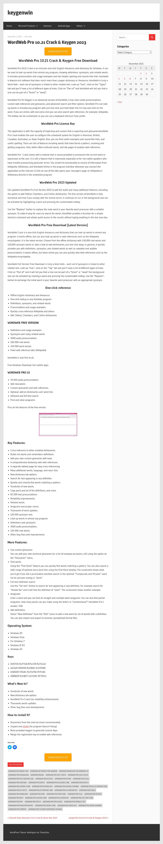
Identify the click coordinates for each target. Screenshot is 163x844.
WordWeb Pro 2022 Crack (78, 775)
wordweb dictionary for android (43, 771)
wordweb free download (18, 775)
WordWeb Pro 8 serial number (67, 786)
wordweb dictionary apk (18, 771)
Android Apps (64, 25)
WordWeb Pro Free (37, 794)
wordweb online (37, 775)
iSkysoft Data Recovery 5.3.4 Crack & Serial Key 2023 (33, 817)
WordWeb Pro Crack (87, 790)
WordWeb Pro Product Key (74, 802)
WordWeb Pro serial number (90, 805)
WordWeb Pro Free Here (56, 794)
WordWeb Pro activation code (41, 790)
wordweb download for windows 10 (73, 771)
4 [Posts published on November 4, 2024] (119, 78)
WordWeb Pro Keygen (92, 794)
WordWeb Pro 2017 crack (56, 775)
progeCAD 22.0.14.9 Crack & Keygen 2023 (88, 817)
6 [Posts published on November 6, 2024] (130, 78)
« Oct (119, 102)
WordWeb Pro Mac (15, 802)
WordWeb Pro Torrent (17, 809)
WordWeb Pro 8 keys (37, 782)
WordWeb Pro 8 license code (57, 782)
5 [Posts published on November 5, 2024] (124, 78)
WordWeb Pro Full (75, 794)
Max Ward (28, 36)
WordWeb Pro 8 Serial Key (42, 786)
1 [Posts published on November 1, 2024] (140, 73)
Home (9, 25)
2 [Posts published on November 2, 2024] (146, 73)
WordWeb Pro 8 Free (63, 779)
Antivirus (47, 25)
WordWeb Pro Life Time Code (82, 798)
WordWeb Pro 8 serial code (19, 786)
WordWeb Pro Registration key (20, 805)
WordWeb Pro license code (36, 798)
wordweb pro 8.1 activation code (94, 786)
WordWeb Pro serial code (45, 805)
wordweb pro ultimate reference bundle (45, 809)
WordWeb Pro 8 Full (81, 779)
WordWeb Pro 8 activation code (21, 779)
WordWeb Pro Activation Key (66, 790)
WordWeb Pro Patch (33, 802)
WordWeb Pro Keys (15, 798)
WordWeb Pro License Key (59, 798)
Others (81, 25)
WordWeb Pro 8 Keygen (17, 782)
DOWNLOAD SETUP (58, 51)
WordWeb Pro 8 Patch (80, 782)
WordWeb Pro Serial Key (67, 805)
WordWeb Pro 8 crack (44, 779)
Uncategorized (15, 764)
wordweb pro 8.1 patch (17, 790)
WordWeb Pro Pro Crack (52, 802)
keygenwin (20, 12)
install (26, 726)
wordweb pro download (18, 794)
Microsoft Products (28, 25)
